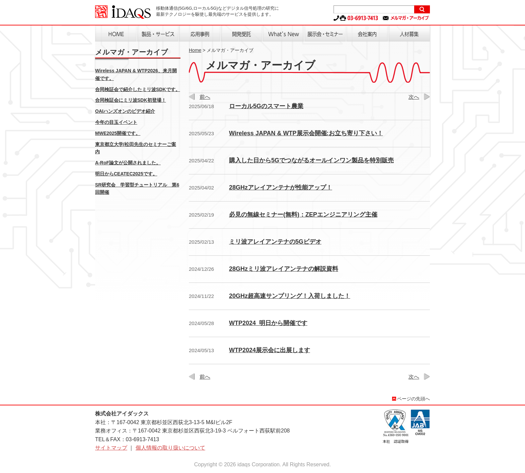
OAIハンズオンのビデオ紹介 (125, 111)
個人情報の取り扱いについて (170, 448)
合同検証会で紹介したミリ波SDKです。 (137, 89)
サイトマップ (111, 448)
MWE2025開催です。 (117, 133)
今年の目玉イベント (116, 122)
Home (195, 50)
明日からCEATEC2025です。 (126, 173)
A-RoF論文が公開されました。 (128, 162)
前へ (205, 97)
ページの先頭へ (413, 398)
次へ (413, 97)
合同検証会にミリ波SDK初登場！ (130, 100)
